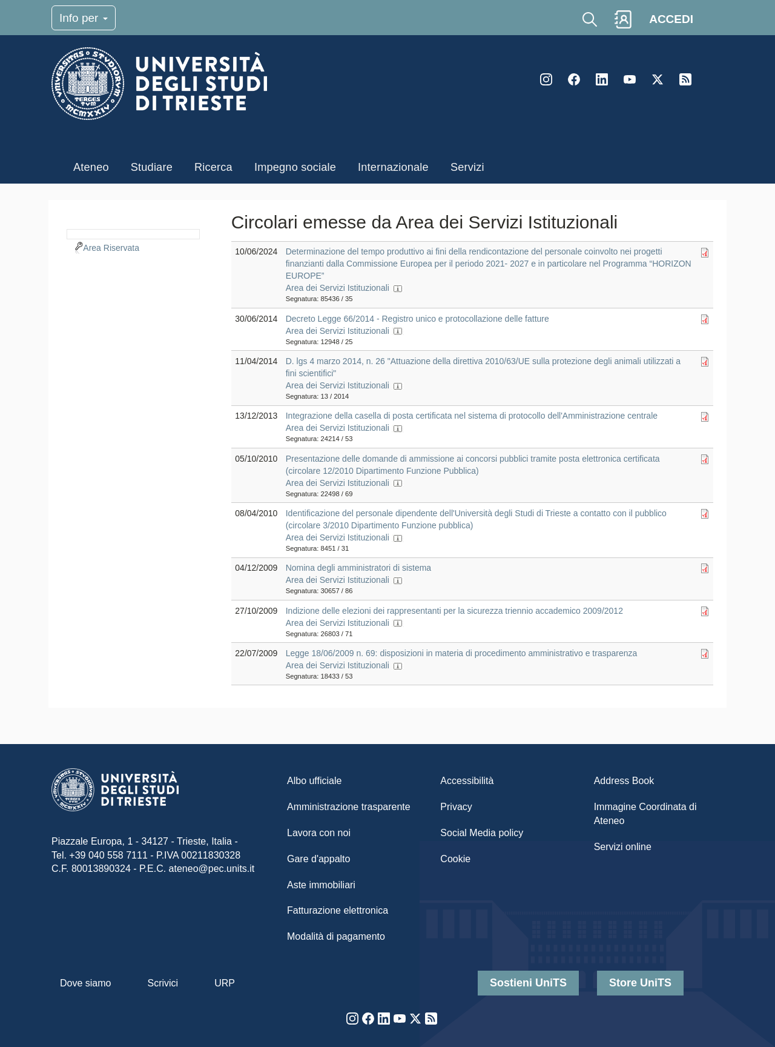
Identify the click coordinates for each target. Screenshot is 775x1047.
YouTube (630, 79)
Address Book (624, 781)
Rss (685, 79)
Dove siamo (85, 983)
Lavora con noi (319, 833)
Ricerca (213, 167)
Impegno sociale (295, 167)
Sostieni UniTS (528, 983)
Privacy (456, 807)
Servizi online (622, 847)
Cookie (455, 859)
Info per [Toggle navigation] (83, 18)
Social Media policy (481, 833)
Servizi (467, 167)
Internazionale (393, 167)
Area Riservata (111, 248)
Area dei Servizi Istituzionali (337, 288)
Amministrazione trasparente (349, 807)
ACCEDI (671, 19)
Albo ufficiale (314, 781)
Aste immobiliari (321, 885)
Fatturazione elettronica (337, 910)
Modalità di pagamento (336, 936)
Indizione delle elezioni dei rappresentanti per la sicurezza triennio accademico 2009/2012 (454, 611)
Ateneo (91, 167)
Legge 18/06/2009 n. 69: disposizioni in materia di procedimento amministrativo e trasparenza (462, 653)
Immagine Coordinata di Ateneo (645, 814)
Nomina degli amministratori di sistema (358, 568)
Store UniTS (640, 983)
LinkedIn (602, 79)
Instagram (546, 79)
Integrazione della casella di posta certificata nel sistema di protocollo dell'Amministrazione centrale (472, 415)
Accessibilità (466, 781)
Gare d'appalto (318, 859)
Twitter (657, 79)
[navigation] (133, 232)
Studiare (152, 167)
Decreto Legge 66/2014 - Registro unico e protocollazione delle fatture (417, 319)
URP (224, 983)
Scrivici (162, 983)
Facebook (574, 79)
